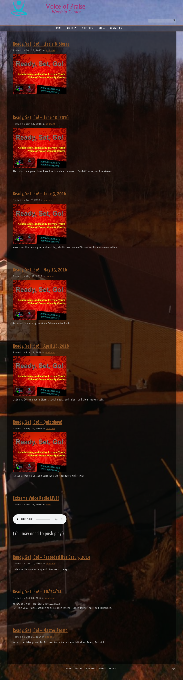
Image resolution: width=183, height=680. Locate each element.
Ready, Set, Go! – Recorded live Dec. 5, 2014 (51, 557)
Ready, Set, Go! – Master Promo (40, 630)
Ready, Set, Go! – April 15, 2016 (41, 346)
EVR (48, 504)
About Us (71, 28)
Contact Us (116, 28)
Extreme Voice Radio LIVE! (36, 498)
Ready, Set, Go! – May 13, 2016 (40, 270)
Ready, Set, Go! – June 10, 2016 (41, 117)
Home (58, 28)
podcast (50, 50)
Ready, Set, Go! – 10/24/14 (37, 591)
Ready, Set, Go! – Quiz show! (37, 422)
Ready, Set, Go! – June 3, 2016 (39, 193)
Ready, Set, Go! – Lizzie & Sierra (41, 44)
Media (102, 28)
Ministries (87, 28)
